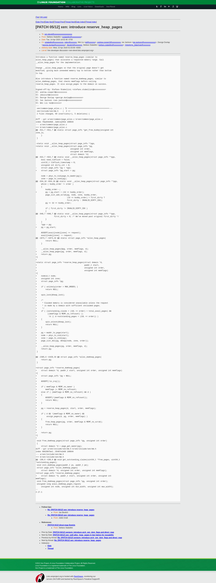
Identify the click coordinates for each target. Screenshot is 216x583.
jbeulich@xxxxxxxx (74, 45)
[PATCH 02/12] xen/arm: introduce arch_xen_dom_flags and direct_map (83, 532)
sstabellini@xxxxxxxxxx (71, 37)
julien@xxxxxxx (70, 42)
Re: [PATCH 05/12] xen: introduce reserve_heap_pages (71, 510)
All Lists (43, 17)
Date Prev (40, 22)
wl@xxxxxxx (90, 42)
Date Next (49, 22)
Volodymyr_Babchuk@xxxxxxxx (137, 45)
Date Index (80, 22)
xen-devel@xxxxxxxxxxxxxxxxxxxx (58, 34)
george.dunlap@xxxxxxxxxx (54, 45)
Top (37, 17)
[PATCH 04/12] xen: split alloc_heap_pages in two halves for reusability (83, 535)
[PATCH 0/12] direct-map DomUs (61, 525)
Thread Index (91, 22)
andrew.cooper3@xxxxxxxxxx (109, 42)
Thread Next (70, 22)
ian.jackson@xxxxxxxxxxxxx (144, 42)
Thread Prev (59, 22)
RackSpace (78, 576)
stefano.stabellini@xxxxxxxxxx (111, 45)
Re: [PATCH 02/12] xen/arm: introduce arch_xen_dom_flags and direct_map (90, 538)
